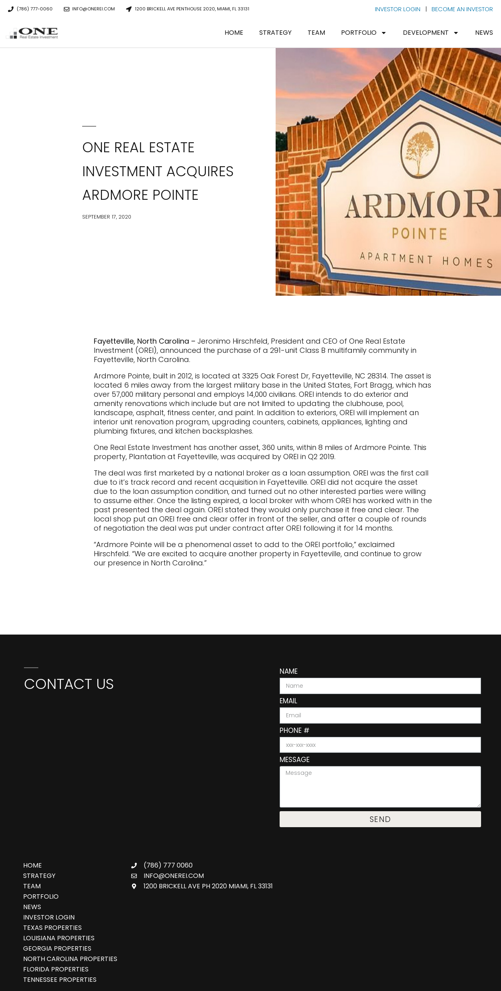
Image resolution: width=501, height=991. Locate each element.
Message (295, 760)
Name (289, 672)
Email (288, 702)
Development (431, 33)
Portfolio (364, 33)
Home (234, 32)
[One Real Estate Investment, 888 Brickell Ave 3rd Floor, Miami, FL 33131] (140, 759)
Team (316, 32)
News (484, 32)
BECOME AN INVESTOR (462, 9)
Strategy (275, 32)
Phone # (295, 731)
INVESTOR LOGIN (397, 9)
